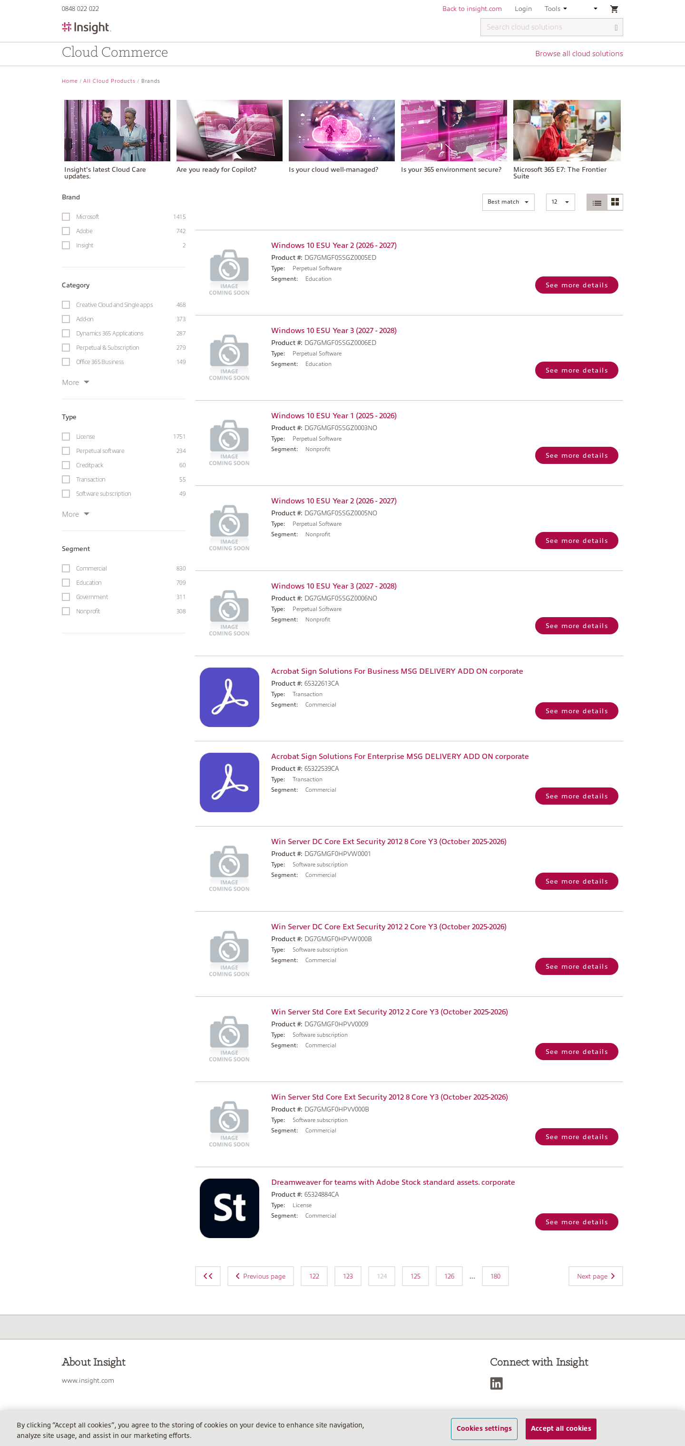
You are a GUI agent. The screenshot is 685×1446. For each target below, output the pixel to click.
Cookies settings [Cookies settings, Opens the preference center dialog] (484, 1434)
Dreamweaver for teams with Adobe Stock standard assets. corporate (393, 1182)
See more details (577, 285)
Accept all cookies (561, 1434)
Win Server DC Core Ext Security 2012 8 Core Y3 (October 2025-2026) (389, 842)
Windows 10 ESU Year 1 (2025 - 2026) (334, 416)
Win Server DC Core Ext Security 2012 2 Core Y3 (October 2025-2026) (389, 927)
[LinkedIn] (499, 1383)
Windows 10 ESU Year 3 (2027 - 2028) (334, 330)
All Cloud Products (109, 81)
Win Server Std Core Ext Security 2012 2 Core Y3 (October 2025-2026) (389, 1012)
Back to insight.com (472, 8)
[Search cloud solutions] (551, 27)
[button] (508, 202)
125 (416, 1276)
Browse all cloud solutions (579, 53)
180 (495, 1276)
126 (449, 1276)
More (75, 382)
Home (70, 81)
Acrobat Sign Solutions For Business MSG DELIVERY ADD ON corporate (397, 671)
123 (348, 1276)
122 (314, 1276)
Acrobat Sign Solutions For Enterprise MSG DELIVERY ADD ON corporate (400, 756)
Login (523, 8)
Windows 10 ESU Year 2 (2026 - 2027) (334, 245)
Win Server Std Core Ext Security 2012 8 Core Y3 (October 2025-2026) (389, 1097)
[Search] (616, 27)
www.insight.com (88, 1380)
